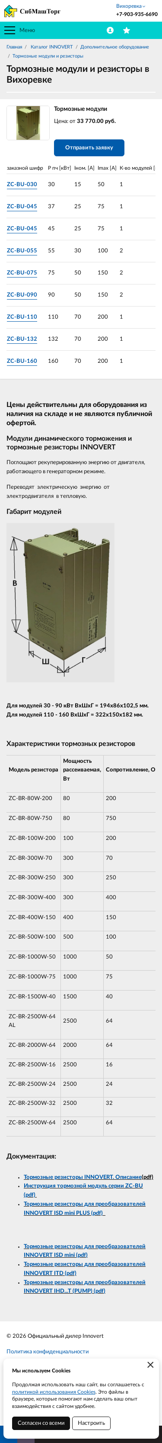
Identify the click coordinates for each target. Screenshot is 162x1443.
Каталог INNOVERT (51, 47)
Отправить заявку (89, 148)
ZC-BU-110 (22, 317)
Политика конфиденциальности (47, 1352)
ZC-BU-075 (22, 273)
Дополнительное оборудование (114, 47)
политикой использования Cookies (53, 1392)
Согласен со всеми (41, 1423)
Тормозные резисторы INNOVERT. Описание (83, 1177)
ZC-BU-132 (22, 339)
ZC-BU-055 (22, 251)
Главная (14, 47)
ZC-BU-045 (22, 207)
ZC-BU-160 (22, 361)
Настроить (91, 1423)
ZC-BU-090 (22, 295)
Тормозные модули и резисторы (48, 56)
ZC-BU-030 (22, 184)
